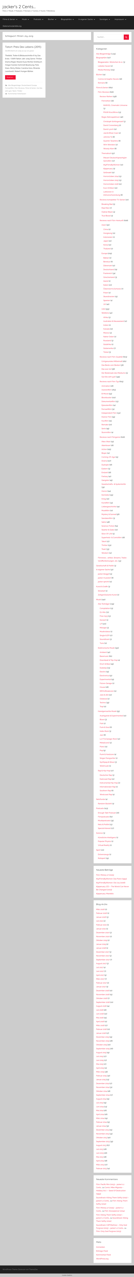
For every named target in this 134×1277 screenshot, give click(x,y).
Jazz (101, 735)
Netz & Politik (103, 824)
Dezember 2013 (102, 1130)
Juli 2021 (99, 921)
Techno (103, 703)
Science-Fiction (108, 526)
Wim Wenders (109, 145)
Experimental (105, 679)
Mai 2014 (99, 1110)
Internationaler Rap (107, 787)
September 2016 (103, 1002)
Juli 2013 (99, 1149)
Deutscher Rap (106, 775)
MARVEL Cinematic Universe (115, 105)
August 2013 (101, 1145)
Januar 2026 (101, 917)
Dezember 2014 (102, 1083)
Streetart (101, 591)
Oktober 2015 (101, 1045)
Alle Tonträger (104, 604)
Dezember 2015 (102, 1037)
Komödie (105, 495)
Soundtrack (104, 639)
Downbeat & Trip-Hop (109, 660)
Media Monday (104, 70)
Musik (25, 19)
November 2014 (102, 1087)
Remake (105, 425)
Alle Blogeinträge (14, 85)
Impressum (120, 19)
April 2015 (100, 1068)
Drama (104, 461)
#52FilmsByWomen (111, 165)
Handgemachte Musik (107, 711)
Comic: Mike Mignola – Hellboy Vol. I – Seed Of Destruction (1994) (111, 1190)
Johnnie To (107, 137)
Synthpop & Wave (107, 762)
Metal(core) (104, 743)
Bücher (52, 19)
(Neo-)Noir (106, 441)
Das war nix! (106, 369)
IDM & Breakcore (106, 691)
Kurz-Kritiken (108, 188)
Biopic (104, 453)
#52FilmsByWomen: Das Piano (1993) (111, 879)
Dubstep (103, 668)
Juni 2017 (100, 971)
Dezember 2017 (102, 952)
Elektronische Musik (106, 648)
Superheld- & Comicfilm (112, 537)
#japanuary (108, 169)
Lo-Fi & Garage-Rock (108, 739)
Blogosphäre (67, 19)
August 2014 (101, 1099)
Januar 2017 (101, 987)
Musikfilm (106, 510)
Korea (105, 245)
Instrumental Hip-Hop (109, 783)
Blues (102, 719)
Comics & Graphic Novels (108, 79)
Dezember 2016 (102, 991)
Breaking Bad (107, 204)
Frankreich (107, 273)
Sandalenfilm (107, 518)
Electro (103, 672)
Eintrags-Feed (102, 1251)
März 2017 (100, 979)
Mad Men (105, 208)
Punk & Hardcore (107, 754)
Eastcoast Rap (105, 779)
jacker (32, 51)
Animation (106, 386)
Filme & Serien (10, 19)
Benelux (106, 262)
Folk (101, 723)
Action (104, 449)
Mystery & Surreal (109, 514)
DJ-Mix (103, 612)
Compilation (105, 608)
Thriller (19, 91)
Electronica (104, 676)
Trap (101, 706)
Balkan (106, 258)
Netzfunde (100, 799)
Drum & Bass (105, 664)
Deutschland (26, 85)
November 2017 (102, 956)
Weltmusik (104, 766)
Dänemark (107, 266)
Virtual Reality (103, 845)
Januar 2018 (101, 948)
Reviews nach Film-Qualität (111, 357)
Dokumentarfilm (108, 401)
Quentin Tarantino (110, 141)
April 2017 (100, 975)
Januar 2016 (101, 1033)
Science (99, 833)
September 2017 (103, 960)
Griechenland (109, 277)
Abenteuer (106, 445)
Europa (34, 85)
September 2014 (103, 1095)
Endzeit (105, 472)
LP (101, 624)
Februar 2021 (101, 925)
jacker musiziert (104, 578)
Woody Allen (108, 149)
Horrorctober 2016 (110, 184)
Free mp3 (104, 616)
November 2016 (102, 994)
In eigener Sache (86, 19)
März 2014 (100, 1118)
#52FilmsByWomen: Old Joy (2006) (110, 883)
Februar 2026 (101, 913)
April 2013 (100, 1161)
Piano (102, 747)
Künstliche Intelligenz (107, 837)
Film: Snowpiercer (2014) (115, 1211)
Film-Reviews (20, 88)
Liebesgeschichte (109, 507)
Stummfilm (106, 432)
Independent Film (109, 413)
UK (104, 304)
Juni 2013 (100, 1153)
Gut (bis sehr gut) (109, 377)
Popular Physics (104, 841)
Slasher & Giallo (108, 530)
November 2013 (102, 1134)
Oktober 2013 (101, 1137)
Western (105, 553)
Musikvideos (105, 631)
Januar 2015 (101, 1079)
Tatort (14, 91)
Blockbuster (106, 397)
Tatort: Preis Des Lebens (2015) (23, 46)
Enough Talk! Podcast (107, 813)
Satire (104, 522)
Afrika (105, 317)
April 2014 (100, 1114)
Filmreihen (106, 101)
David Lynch (108, 129)
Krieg (104, 499)
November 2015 (102, 1041)
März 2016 (100, 1025)
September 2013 (103, 1141)
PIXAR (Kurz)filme (110, 112)
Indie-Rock (104, 731)
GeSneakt (107, 172)
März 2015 (100, 1072)
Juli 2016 (99, 1010)
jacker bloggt (103, 574)
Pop (101, 750)
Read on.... (10, 77)
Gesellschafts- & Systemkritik (114, 484)
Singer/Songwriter (107, 758)
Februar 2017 (101, 983)
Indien (106, 325)
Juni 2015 (100, 1060)
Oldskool (103, 699)
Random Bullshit (105, 804)
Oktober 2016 (101, 998)
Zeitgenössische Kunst (107, 595)
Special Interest (104, 828)
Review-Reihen (106, 96)
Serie (104, 428)
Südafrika (107, 344)
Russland (107, 340)
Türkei (105, 352)
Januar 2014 (101, 1126)
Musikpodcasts (104, 820)
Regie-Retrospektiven (111, 117)
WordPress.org (102, 1259)
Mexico (106, 333)
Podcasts (38, 19)
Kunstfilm (105, 503)
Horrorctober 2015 (110, 180)
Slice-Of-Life (107, 534)
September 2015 (103, 1049)
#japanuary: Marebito (105, 894)
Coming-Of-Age (108, 457)
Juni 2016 (100, 1014)
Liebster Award (104, 66)
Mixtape (103, 628)
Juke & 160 (104, 695)
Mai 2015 (99, 1064)
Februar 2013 (101, 1168)
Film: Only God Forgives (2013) (108, 1231)
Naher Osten (108, 337)
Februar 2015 (101, 1076)
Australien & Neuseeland (113, 321)
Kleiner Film (107, 417)
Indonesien (108, 237)
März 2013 (100, 1165)
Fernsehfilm (9, 88)
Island (105, 281)
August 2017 (101, 963)
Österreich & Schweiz (112, 289)
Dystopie (105, 465)
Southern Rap (105, 790)
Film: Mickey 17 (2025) (105, 875)
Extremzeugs (103, 854)
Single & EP (104, 635)
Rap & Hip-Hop (104, 771)
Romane (101, 83)
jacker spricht (103, 582)
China (105, 229)
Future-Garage (106, 683)
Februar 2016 (101, 1029)
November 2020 (102, 936)
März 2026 (100, 909)
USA (103, 309)
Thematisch (106, 153)
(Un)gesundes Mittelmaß (112, 361)
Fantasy (105, 476)
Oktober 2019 (101, 940)
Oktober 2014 (101, 1091)
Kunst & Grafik (102, 586)
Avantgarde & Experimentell (111, 716)
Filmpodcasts (103, 817)
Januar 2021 (101, 929)
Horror (104, 491)
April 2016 (100, 1021)
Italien (105, 285)
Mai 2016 (99, 1018)
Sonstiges (105, 19)
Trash (104, 549)
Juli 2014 (99, 1103)
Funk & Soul (104, 727)
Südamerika (108, 348)
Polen (105, 293)
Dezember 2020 (102, 932)
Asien (104, 225)
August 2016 (101, 1006)
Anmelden (100, 1247)
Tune (102, 643)
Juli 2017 (99, 967)
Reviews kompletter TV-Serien (112, 200)
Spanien (106, 300)
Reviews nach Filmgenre (110, 437)
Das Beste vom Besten (111, 365)
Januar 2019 (101, 944)
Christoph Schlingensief (113, 121)
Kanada (106, 329)
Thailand (107, 249)
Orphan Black (107, 212)
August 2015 (101, 1052)
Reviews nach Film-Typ (109, 381)
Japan (105, 241)
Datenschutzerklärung (12, 26)
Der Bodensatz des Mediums (113, 373)
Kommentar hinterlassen (17, 94)
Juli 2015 (99, 1056)
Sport (98, 850)
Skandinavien (108, 296)
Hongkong (107, 233)
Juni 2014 (100, 1107)
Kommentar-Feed (103, 1255)
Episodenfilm (107, 405)
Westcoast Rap (106, 794)
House (102, 687)
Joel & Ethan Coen (110, 133)
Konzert (103, 620)
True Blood (106, 216)
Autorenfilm (106, 390)
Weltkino (105, 313)
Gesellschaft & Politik (105, 566)
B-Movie (105, 394)
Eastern (105, 469)
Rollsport (101, 858)
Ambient (103, 652)
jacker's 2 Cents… (19, 6)
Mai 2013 (99, 1157)
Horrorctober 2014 (110, 176)
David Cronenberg (111, 125)
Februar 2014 (101, 1122)
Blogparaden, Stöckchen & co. (110, 62)
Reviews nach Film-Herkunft (111, 220)
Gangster (105, 480)
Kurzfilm (105, 421)
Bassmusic (104, 656)
